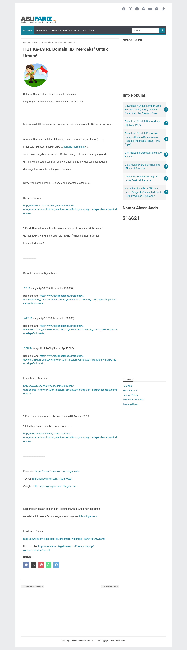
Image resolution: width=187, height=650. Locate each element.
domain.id (79, 146)
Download (41, 30)
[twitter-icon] (130, 9)
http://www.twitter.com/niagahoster (52, 478)
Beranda (27, 30)
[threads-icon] (143, 9)
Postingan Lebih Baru (33, 586)
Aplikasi (87, 30)
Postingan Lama (110, 586)
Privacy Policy (130, 395)
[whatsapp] (48, 565)
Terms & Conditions (133, 399)
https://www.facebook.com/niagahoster (57, 471)
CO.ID (27, 288)
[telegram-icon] (156, 9)
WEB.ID (28, 318)
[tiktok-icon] (163, 9)
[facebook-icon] (123, 9)
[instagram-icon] (137, 9)
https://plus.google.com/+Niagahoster (55, 486)
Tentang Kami (130, 404)
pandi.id (67, 146)
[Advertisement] (144, 274)
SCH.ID (28, 348)
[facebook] (26, 565)
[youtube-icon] (150, 9)
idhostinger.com (88, 516)
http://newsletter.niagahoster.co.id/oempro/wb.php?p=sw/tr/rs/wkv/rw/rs (64, 538)
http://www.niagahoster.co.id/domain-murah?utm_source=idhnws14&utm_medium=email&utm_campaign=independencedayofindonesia (70, 209)
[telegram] (56, 565)
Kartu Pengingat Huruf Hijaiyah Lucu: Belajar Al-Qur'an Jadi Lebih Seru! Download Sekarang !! (143, 192)
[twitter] (33, 565)
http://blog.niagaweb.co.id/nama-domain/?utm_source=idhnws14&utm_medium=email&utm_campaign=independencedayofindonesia (70, 437)
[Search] (145, 30)
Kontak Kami (130, 390)
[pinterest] (41, 565)
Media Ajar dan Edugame (64, 30)
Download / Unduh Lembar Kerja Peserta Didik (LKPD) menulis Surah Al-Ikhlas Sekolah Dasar (143, 109)
